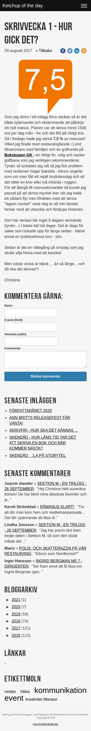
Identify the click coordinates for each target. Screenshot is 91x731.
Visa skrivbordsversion (45, 724)
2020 (16, 607)
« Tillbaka (44, 51)
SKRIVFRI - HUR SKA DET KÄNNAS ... (43, 430)
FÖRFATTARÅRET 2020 (30, 411)
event (14, 698)
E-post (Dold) (13, 320)
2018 (16, 621)
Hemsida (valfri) (15, 334)
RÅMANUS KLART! (57, 507)
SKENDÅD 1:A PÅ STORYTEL (37, 456)
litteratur (50, 699)
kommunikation (60, 690)
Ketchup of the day (22, 5)
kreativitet (34, 699)
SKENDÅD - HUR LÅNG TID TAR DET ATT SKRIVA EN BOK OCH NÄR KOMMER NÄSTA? (42, 442)
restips (12, 691)
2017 (16, 628)
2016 (16, 635)
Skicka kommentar (46, 376)
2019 (16, 614)
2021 (16, 600)
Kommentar (12, 348)
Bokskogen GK (18, 155)
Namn (8, 305)
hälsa (27, 691)
